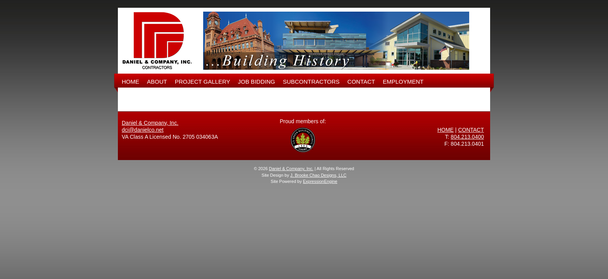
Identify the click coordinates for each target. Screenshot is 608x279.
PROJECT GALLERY (202, 81)
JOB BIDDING (256, 81)
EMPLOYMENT (403, 81)
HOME (130, 81)
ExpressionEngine (320, 181)
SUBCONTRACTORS (311, 81)
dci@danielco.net (143, 130)
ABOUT (157, 81)
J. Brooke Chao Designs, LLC (318, 175)
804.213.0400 (467, 137)
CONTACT (361, 81)
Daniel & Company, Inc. (150, 123)
